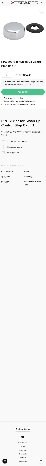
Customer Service (23, 429)
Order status (23, 454)
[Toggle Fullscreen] (41, 9)
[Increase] (10, 75)
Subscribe (23, 450)
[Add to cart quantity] (6, 75)
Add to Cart (23, 92)
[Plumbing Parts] (2, 2)
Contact (23, 458)
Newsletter (23, 461)
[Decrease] (3, 75)
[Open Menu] (4, 461)
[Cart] (41, 461)
